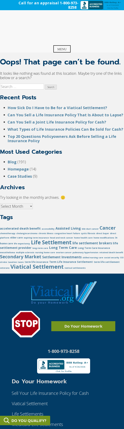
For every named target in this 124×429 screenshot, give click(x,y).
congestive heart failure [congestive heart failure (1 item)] (67, 233)
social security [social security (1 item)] (111, 257)
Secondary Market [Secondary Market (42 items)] (20, 256)
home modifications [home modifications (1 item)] (104, 237)
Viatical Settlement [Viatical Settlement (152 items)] (37, 266)
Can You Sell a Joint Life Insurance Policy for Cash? (57, 122)
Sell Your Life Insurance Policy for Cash (50, 393)
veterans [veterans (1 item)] (4, 268)
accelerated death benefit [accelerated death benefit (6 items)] (20, 228)
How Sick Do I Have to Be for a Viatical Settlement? (57, 107)
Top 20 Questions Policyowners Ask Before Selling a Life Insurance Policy (62, 138)
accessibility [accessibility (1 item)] (48, 229)
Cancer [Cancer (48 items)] (108, 228)
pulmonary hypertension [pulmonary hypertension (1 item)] (85, 252)
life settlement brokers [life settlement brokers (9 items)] (92, 243)
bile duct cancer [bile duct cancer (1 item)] (90, 229)
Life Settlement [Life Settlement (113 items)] (51, 242)
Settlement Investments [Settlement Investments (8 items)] (62, 257)
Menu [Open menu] (62, 49)
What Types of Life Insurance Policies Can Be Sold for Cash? (65, 129)
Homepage (18, 169)
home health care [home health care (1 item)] (83, 237)
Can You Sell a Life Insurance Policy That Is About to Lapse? (65, 114)
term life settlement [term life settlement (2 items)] (107, 262)
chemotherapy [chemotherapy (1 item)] (7, 233)
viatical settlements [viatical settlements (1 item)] (75, 268)
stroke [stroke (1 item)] (3, 262)
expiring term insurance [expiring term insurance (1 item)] (36, 237)
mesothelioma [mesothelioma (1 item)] (7, 252)
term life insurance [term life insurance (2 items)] (36, 262)
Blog (12, 161)
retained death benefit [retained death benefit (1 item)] (111, 252)
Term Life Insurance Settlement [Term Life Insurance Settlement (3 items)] (71, 262)
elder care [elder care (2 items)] (16, 237)
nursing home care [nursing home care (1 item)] (45, 252)
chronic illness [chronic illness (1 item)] (45, 233)
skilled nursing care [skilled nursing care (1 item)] (93, 257)
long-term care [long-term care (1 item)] (40, 248)
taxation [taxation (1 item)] (12, 262)
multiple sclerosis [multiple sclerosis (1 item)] (25, 252)
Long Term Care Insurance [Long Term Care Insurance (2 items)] (94, 248)
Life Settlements (27, 414)
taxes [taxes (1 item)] (21, 262)
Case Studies (20, 176)
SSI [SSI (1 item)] (122, 257)
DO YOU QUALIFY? (25, 420)
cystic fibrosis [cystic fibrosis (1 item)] (88, 233)
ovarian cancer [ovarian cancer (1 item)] (64, 252)
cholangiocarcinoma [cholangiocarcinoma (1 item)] (26, 233)
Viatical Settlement (30, 403)
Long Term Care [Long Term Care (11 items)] (63, 247)
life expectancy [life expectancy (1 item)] (22, 243)
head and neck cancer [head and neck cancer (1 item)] (61, 237)
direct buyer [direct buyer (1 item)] (102, 233)
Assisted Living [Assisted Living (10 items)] (68, 228)
